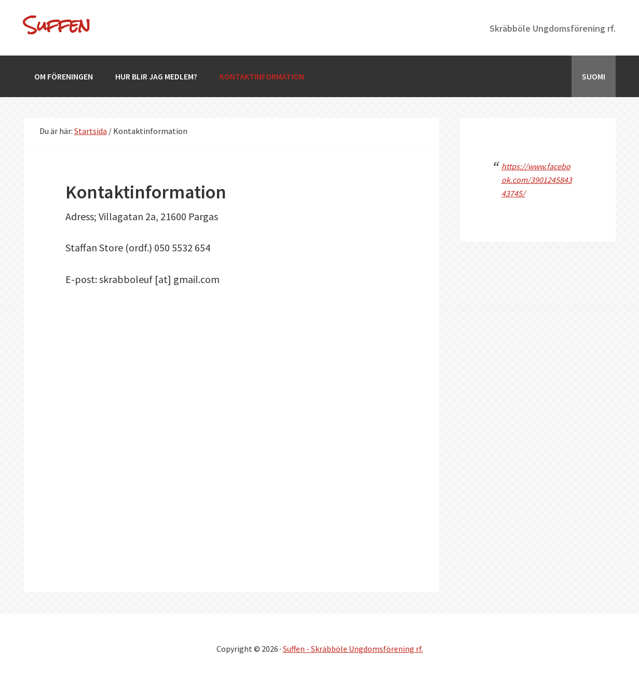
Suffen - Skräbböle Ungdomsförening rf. (353, 648)
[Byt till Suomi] (594, 76)
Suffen (57, 24)
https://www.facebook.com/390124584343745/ (536, 179)
